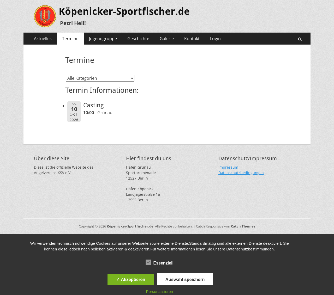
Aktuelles (43, 38)
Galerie (167, 38)
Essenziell (160, 262)
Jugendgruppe (103, 38)
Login (215, 38)
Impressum (228, 167)
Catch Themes (243, 226)
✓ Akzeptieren (130, 279)
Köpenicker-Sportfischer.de (124, 11)
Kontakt (192, 38)
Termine (70, 38)
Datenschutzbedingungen (241, 172)
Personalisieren (159, 291)
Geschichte (138, 38)
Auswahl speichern (185, 279)
